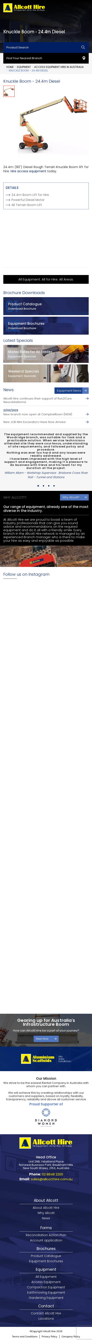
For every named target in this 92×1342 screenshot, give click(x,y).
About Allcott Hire (46, 1207)
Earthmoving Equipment (46, 1292)
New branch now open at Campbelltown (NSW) (37, 414)
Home (10, 67)
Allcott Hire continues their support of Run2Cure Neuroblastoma (37, 400)
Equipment (24, 67)
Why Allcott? (70, 497)
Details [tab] (12, 187)
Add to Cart (17, 244)
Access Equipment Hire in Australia (59, 67)
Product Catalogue (46, 1256)
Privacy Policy (49, 1336)
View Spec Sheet (22, 219)
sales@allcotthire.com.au (52, 1179)
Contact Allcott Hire (46, 1313)
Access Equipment (46, 1282)
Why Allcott (46, 1213)
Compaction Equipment (46, 1287)
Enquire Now (17, 231)
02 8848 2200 (52, 1174)
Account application (46, 1240)
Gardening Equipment (46, 1298)
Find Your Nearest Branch (24, 58)
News (46, 1218)
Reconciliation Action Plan (46, 1235)
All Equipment (46, 1277)
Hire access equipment (28, 171)
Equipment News (69, 391)
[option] (53, 121)
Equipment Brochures (46, 1261)
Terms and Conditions (25, 1336)
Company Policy (71, 1336)
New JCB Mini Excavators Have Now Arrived (34, 422)
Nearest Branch (21, 256)
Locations (46, 1318)
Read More (42, 1038)
